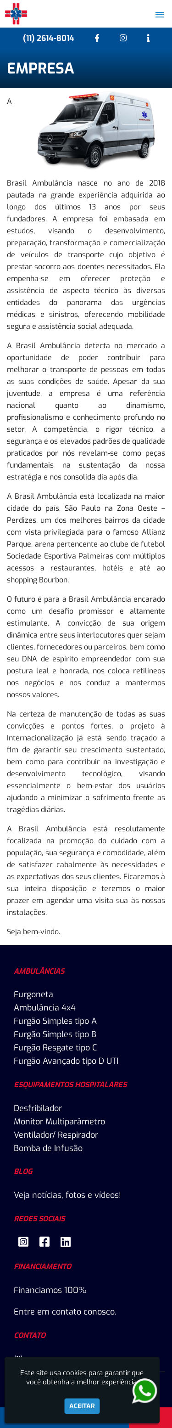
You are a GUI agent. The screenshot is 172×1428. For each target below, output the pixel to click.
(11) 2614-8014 (48, 38)
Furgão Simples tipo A (55, 1021)
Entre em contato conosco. (65, 1311)
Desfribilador (38, 1108)
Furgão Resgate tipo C (55, 1047)
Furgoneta (33, 994)
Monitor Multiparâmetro (59, 1121)
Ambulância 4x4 (45, 1007)
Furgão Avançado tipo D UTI (66, 1061)
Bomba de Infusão (48, 1148)
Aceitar (82, 1406)
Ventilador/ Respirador (56, 1134)
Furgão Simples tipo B (55, 1034)
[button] (159, 15)
